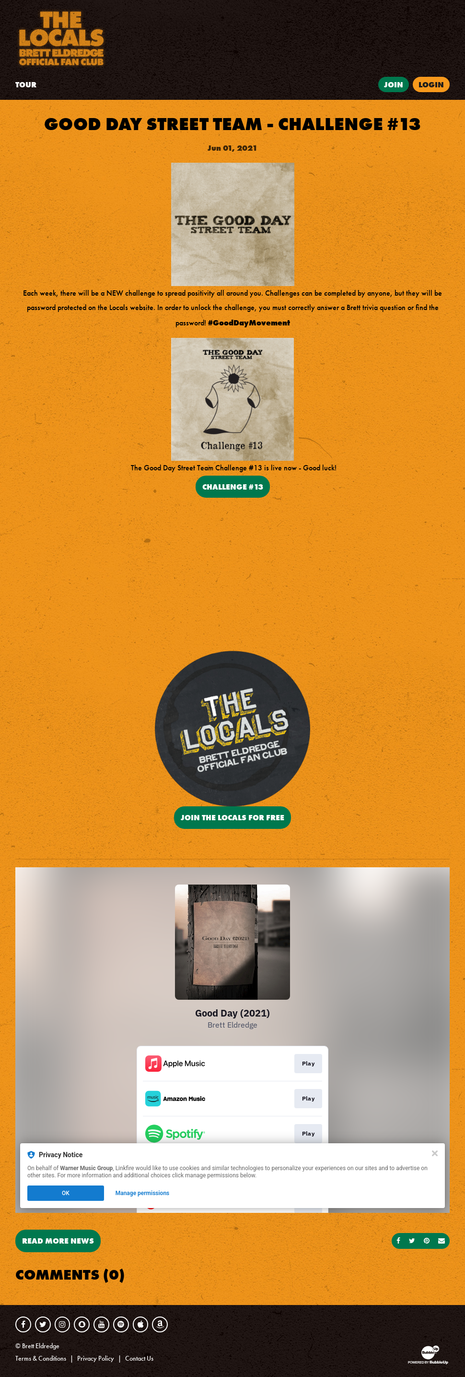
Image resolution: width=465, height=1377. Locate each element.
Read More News (58, 1240)
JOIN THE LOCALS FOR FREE (232, 817)
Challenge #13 (232, 486)
